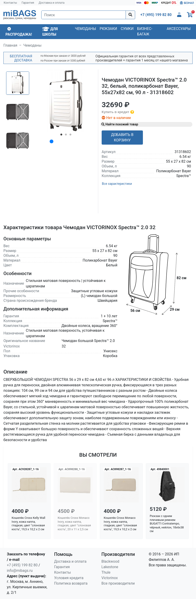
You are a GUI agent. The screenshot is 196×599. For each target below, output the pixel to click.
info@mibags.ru (20, 570)
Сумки (127, 29)
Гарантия (28, 2)
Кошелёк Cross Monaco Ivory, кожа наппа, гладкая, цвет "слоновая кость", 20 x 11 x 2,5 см (74, 523)
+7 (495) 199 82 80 (22, 565)
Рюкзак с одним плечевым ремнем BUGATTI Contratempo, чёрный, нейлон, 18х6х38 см (167, 523)
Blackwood (110, 561)
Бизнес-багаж (144, 31)
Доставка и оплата (52, 2)
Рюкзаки (108, 29)
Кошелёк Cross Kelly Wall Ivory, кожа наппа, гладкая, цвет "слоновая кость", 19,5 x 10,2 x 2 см (28, 523)
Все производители (118, 583)
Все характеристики (117, 184)
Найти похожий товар (119, 124)
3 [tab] (70, 135)
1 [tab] (61, 135)
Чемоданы (85, 29)
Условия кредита (69, 578)
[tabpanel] (66, 100)
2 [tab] (66, 135)
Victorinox (109, 578)
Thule (106, 572)
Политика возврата (71, 583)
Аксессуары (179, 29)
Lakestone (109, 567)
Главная (10, 45)
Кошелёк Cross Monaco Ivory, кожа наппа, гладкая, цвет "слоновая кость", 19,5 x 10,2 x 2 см (120, 523)
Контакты (10, 2)
